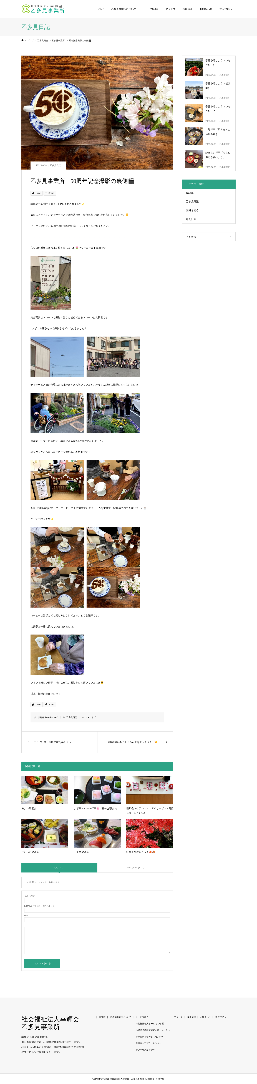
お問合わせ (206, 9)
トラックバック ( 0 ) (135, 868)
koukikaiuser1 (51, 717)
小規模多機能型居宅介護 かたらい (153, 1030)
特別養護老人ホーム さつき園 (150, 1023)
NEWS (190, 192)
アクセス (170, 9)
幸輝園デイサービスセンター (149, 1036)
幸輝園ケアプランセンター (148, 1043)
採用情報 (188, 9)
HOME (100, 9)
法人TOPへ (225, 9)
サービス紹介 (150, 9)
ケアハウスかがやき (145, 1050)
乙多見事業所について (123, 9)
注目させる (192, 210)
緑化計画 (191, 219)
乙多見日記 (55, 165)
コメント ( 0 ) (59, 868)
